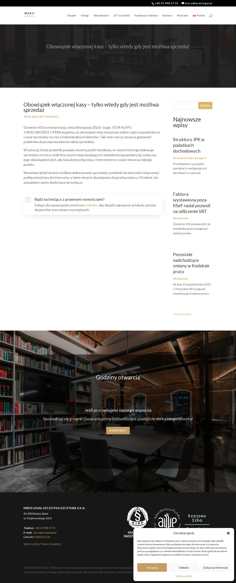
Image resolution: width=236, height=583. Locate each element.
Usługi (85, 15)
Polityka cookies (184, 575)
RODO (28, 544)
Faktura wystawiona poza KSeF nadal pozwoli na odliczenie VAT (191, 202)
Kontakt (182, 15)
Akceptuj (152, 567)
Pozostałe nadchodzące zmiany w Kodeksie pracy (191, 263)
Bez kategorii (197, 158)
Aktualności (101, 15)
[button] (228, 533)
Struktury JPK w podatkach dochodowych (189, 145)
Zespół (71, 15)
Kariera (167, 15)
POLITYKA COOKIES (47, 544)
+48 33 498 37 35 (45, 528)
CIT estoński (122, 15)
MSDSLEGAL (43, 537)
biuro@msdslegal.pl (44, 532)
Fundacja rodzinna (146, 15)
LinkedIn (90, 205)
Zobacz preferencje (215, 567)
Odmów (184, 567)
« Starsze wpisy (182, 314)
